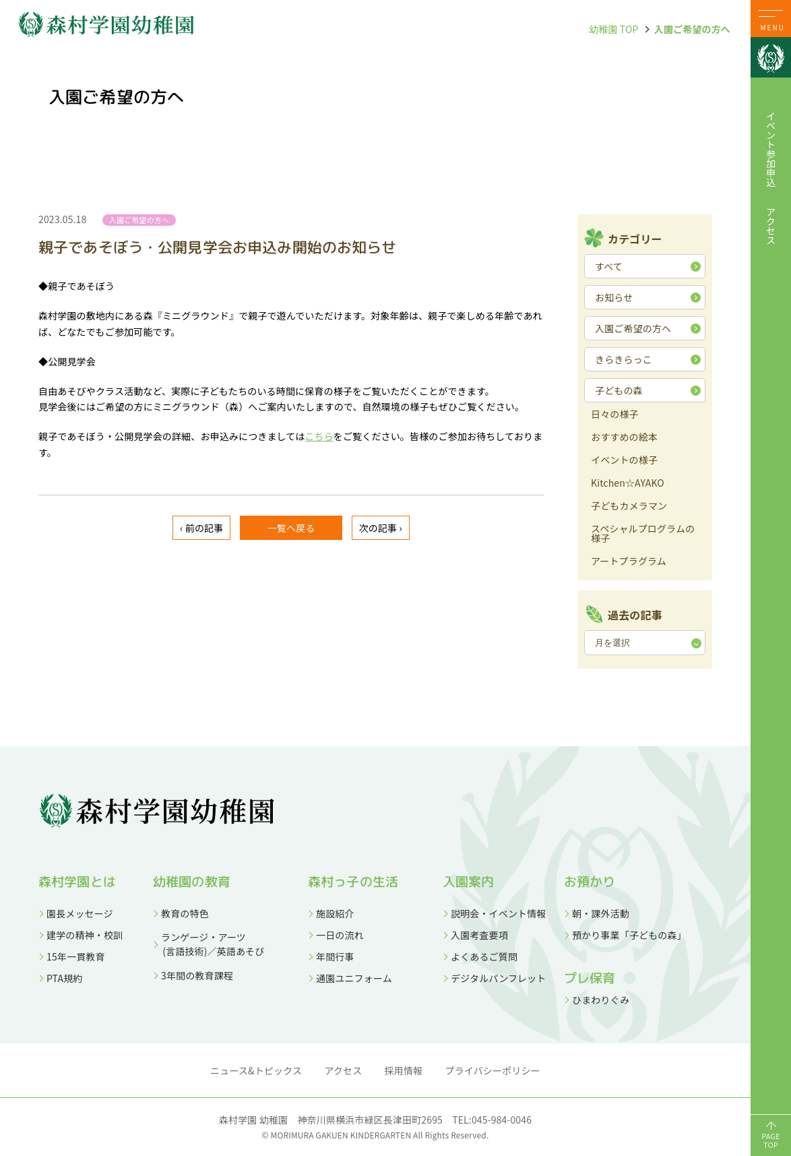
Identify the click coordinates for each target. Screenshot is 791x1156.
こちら (319, 436)
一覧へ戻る (291, 528)
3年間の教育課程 (197, 975)
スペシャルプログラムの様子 (643, 534)
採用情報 (404, 1070)
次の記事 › (380, 528)
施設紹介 (335, 913)
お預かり (590, 881)
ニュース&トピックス (256, 1070)
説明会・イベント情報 (498, 913)
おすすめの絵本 (624, 438)
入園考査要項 (479, 935)
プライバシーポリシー (492, 1070)
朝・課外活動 (600, 913)
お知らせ (614, 297)
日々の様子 (615, 415)
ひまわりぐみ (600, 999)
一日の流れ (340, 935)
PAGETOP (770, 1140)
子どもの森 (619, 390)
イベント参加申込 (771, 149)
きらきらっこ (623, 359)
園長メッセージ (79, 913)
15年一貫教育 (75, 956)
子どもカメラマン (629, 506)
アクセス (771, 226)
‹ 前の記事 (201, 528)
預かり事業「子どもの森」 (629, 935)
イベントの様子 (624, 460)
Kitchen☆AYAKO (627, 483)
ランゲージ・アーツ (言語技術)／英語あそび (208, 944)
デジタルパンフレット (498, 978)
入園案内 (469, 881)
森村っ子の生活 (353, 881)
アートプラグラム (628, 562)
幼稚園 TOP (613, 29)
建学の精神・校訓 (84, 935)
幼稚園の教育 (191, 881)
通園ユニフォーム (354, 978)
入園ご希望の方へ (692, 29)
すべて (609, 266)
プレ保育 (590, 978)
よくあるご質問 (484, 956)
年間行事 (335, 956)
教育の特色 (185, 913)
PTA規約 (64, 978)
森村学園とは (77, 881)
